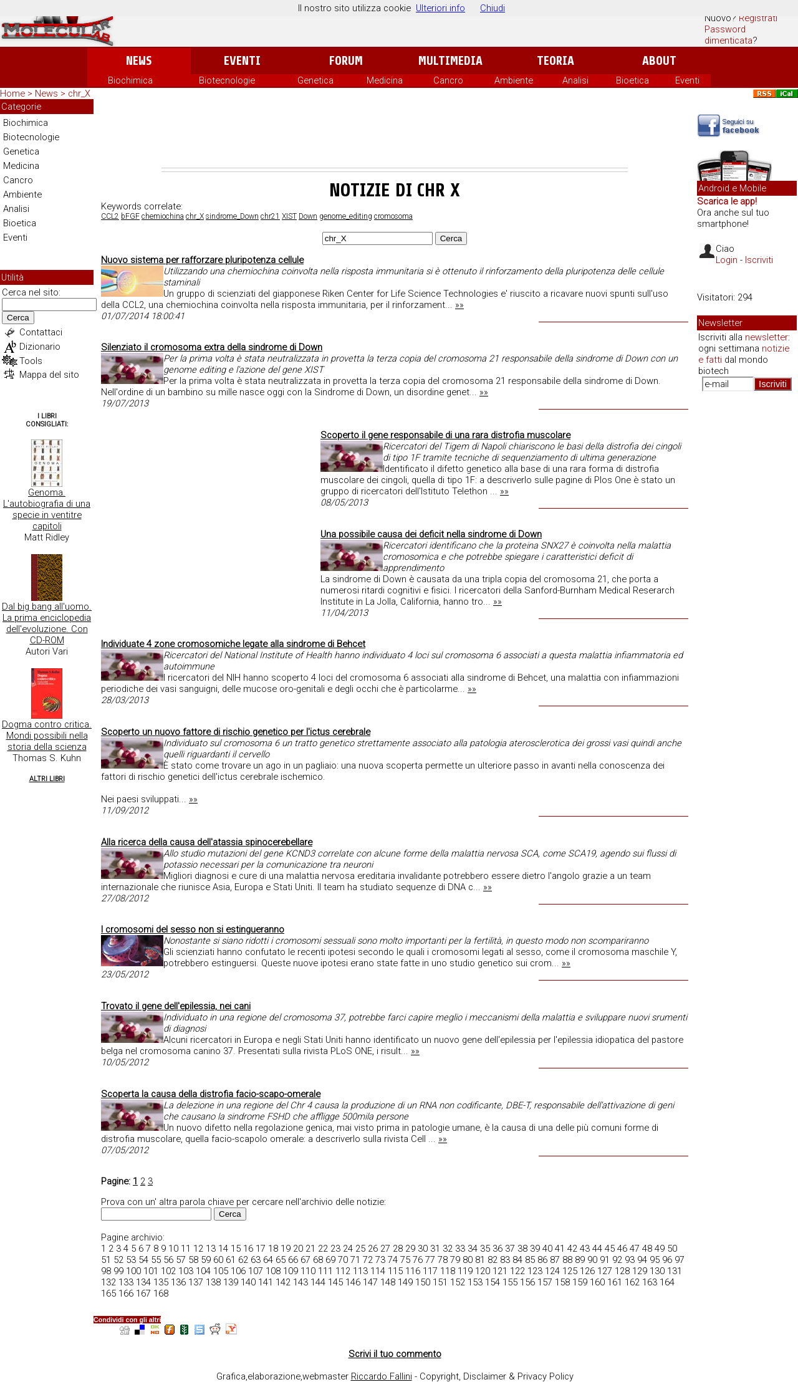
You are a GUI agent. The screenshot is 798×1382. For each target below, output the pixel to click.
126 (587, 1271)
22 (323, 1248)
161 (614, 1282)
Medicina (385, 80)
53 (131, 1259)
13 (211, 1248)
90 (592, 1259)
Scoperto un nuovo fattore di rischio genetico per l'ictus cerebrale (235, 731)
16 (248, 1248)
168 (160, 1293)
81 (480, 1259)
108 (273, 1271)
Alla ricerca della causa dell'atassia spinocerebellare (206, 842)
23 (335, 1248)
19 (286, 1248)
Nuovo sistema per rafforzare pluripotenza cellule (202, 260)
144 (317, 1282)
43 (585, 1248)
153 (475, 1282)
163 (649, 1282)
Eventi (242, 61)
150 (422, 1282)
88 (567, 1259)
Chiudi (492, 8)
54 (143, 1259)
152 (457, 1282)
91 (605, 1259)
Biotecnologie (227, 80)
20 (298, 1248)
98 (106, 1271)
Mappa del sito (49, 374)
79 (455, 1259)
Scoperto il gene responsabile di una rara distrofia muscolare (445, 435)
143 (300, 1282)
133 (125, 1282)
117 (430, 1271)
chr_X (195, 216)
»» (459, 304)
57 (181, 1259)
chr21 (270, 216)
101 (150, 1271)
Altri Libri (47, 779)
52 (118, 1259)
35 (485, 1248)
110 (307, 1271)
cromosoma (393, 216)
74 (393, 1259)
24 (348, 1248)
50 (672, 1248)
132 (108, 1282)
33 (460, 1248)
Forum (346, 61)
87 (555, 1259)
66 (293, 1259)
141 (265, 1282)
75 (405, 1259)
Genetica (315, 80)
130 (657, 1271)
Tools (30, 361)
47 (635, 1248)
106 (238, 1271)
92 (617, 1259)
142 (283, 1282)
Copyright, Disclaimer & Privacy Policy (497, 1376)
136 (178, 1282)
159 (579, 1282)
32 (448, 1248)
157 (544, 1282)
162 (632, 1282)
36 (497, 1248)
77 (430, 1259)
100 (133, 1271)
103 (185, 1271)
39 (535, 1248)
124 (552, 1271)
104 (203, 1271)
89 (580, 1259)
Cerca (18, 317)
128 (622, 1271)
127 (604, 1271)
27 (385, 1248)
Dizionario (39, 346)
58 (193, 1259)
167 (143, 1293)
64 (268, 1259)
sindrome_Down (232, 216)
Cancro (448, 80)
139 (230, 1282)
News (138, 61)
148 (387, 1282)
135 (160, 1282)
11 (186, 1248)
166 (125, 1293)
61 (231, 1259)
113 (360, 1271)
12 (198, 1248)
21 (310, 1248)
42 (572, 1248)
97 (680, 1259)
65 (281, 1259)
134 (143, 1282)
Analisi (575, 80)
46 (622, 1248)
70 (343, 1259)
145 (335, 1282)
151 (440, 1282)
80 (468, 1259)
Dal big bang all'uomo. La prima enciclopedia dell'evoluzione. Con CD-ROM (47, 623)
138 (213, 1282)
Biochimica (130, 80)
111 (325, 1271)
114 (377, 1271)
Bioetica (632, 80)
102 (168, 1271)
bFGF (130, 216)
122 (517, 1271)
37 (510, 1248)
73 (380, 1259)
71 (355, 1259)
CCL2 (110, 216)
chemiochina (163, 216)
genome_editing (345, 216)
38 (522, 1248)
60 (218, 1259)
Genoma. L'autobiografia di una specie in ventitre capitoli (46, 509)
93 (630, 1259)
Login (727, 260)
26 (373, 1248)
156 (527, 1282)
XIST (289, 216)
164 (667, 1282)
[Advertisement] (395, 133)
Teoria (555, 61)
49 (660, 1248)
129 (639, 1271)
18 (273, 1248)
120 (482, 1271)
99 (118, 1271)
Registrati (758, 18)
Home (12, 93)
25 (360, 1248)
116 (412, 1271)
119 (465, 1271)
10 (173, 1248)
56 (168, 1259)
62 (243, 1259)
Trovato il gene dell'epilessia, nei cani (176, 1006)
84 (517, 1259)
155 (509, 1282)
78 (443, 1259)
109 (290, 1271)
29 (410, 1248)
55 (156, 1259)
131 (674, 1271)
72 (368, 1259)
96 (667, 1259)
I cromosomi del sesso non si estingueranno (192, 929)
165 (108, 1293)
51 (106, 1259)
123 (534, 1271)
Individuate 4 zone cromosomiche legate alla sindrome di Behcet (233, 644)
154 (492, 1282)
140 (248, 1282)
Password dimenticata (728, 35)
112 (342, 1271)
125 (569, 1271)
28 (398, 1248)
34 (473, 1248)
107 (255, 1271)
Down (308, 216)
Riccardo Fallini (381, 1376)
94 (642, 1259)
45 (610, 1248)
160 (597, 1282)
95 (655, 1259)
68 (318, 1259)
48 (647, 1248)
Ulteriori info (440, 8)
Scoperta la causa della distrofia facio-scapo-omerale (210, 1094)
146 (352, 1282)
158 (562, 1282)
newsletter (766, 337)
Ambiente (513, 80)
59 (206, 1259)
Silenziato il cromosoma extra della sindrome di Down (211, 347)
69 (330, 1259)
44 (597, 1248)
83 (505, 1259)
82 (493, 1259)
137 (195, 1282)
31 (435, 1248)
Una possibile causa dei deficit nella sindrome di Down (431, 534)
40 (547, 1248)
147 (370, 1282)
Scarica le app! (727, 201)
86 (542, 1259)
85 (530, 1259)
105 (220, 1271)
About (659, 61)
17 (261, 1248)
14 (223, 1248)
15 (236, 1248)
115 (395, 1271)
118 (447, 1271)
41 (560, 1248)
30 (423, 1248)
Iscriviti (759, 260)
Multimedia (450, 61)
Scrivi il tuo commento (395, 1354)
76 (418, 1259)
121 (500, 1271)
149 (405, 1282)
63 (256, 1259)
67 (305, 1259)
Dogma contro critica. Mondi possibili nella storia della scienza (47, 735)
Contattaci (40, 332)
